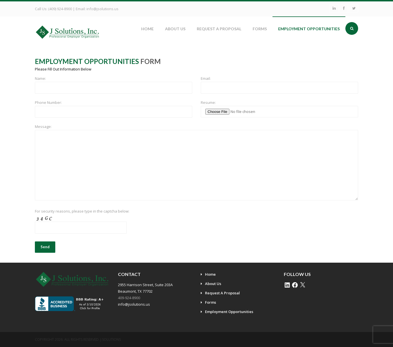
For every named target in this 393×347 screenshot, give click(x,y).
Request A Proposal (219, 28)
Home (147, 28)
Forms (260, 28)
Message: (43, 126)
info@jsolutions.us (102, 8)
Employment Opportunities (309, 28)
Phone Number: (48, 102)
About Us (175, 28)
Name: (40, 78)
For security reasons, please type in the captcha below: (82, 211)
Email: (206, 78)
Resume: (208, 102)
